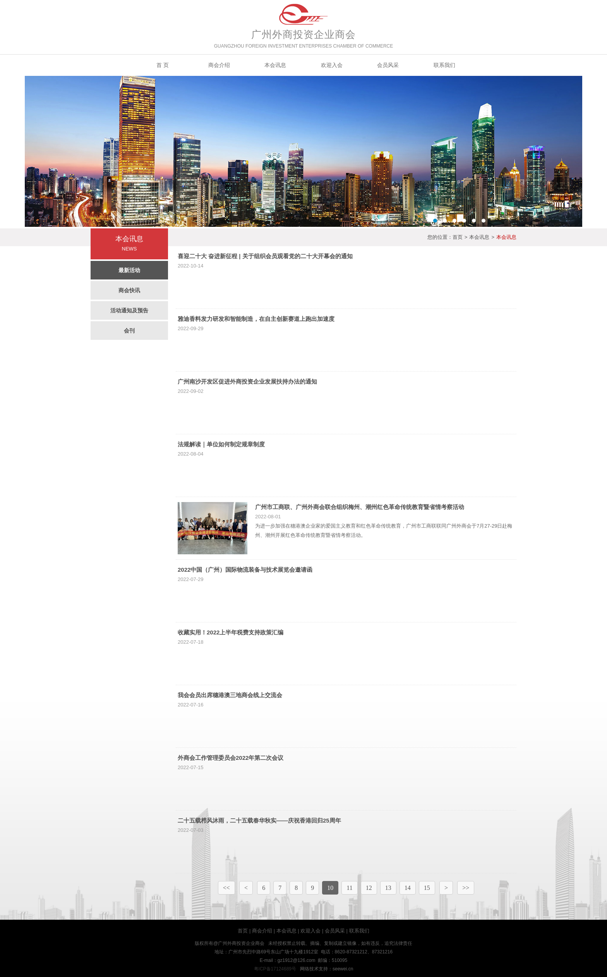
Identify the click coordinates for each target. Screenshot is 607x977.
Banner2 (303, 151)
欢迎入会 (332, 65)
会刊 (129, 330)
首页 (458, 237)
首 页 (162, 65)
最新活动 (129, 270)
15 (427, 887)
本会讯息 (275, 65)
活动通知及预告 (129, 310)
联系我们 (444, 65)
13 (388, 887)
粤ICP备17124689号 (275, 969)
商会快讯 (129, 290)
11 (349, 887)
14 (408, 887)
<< (226, 887)
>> (465, 887)
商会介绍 (219, 65)
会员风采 (388, 65)
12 (369, 887)
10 (330, 887)
